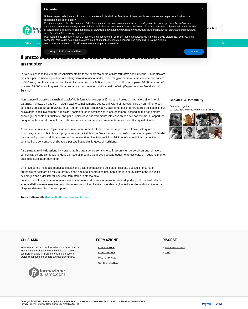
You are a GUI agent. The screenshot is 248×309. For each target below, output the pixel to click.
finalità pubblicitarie (82, 29)
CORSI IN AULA (106, 247)
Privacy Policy (28, 304)
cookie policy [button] (69, 19)
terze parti (97, 23)
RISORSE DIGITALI (174, 247)
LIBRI (167, 252)
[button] (202, 8)
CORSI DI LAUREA (108, 263)
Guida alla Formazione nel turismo (67, 197)
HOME (27, 42)
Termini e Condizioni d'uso (50, 304)
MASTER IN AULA (107, 257)
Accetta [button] (194, 51)
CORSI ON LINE (106, 252)
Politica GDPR (71, 304)
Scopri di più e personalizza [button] (65, 51)
